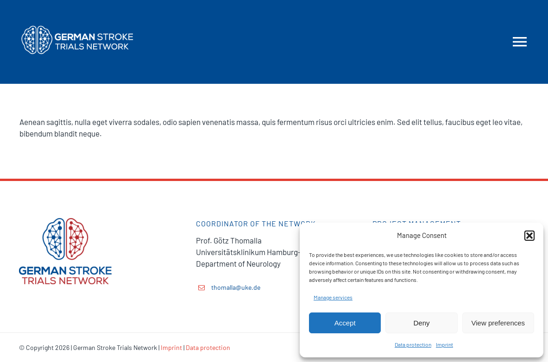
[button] (529, 235)
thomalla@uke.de (235, 287)
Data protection (413, 344)
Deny (421, 323)
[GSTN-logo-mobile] (77, 13)
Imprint (444, 344)
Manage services (333, 297)
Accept (345, 323)
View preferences (498, 323)
